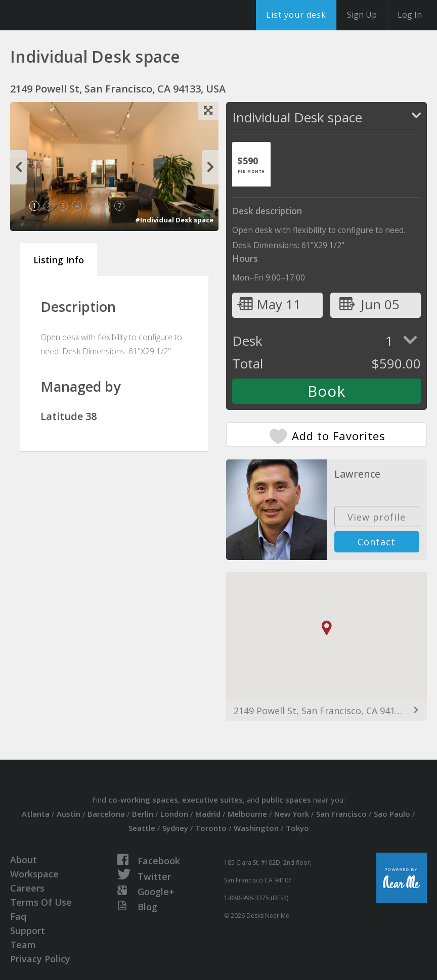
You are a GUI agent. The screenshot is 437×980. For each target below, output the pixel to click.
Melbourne (247, 814)
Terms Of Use (41, 902)
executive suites (212, 800)
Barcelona (106, 814)
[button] (327, 628)
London (174, 814)
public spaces (286, 800)
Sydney (175, 828)
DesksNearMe (70, 15)
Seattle (141, 828)
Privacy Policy (40, 959)
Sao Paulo (392, 814)
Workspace (34, 874)
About (23, 860)
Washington (256, 828)
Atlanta (36, 814)
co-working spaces (143, 800)
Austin (68, 814)
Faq (18, 916)
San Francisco (341, 814)
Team (23, 945)
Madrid (208, 814)
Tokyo (297, 828)
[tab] (251, 164)
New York (291, 814)
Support (27, 930)
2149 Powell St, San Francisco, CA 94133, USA (326, 711)
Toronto (211, 828)
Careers (27, 888)
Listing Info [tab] (58, 260)
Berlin (142, 814)
